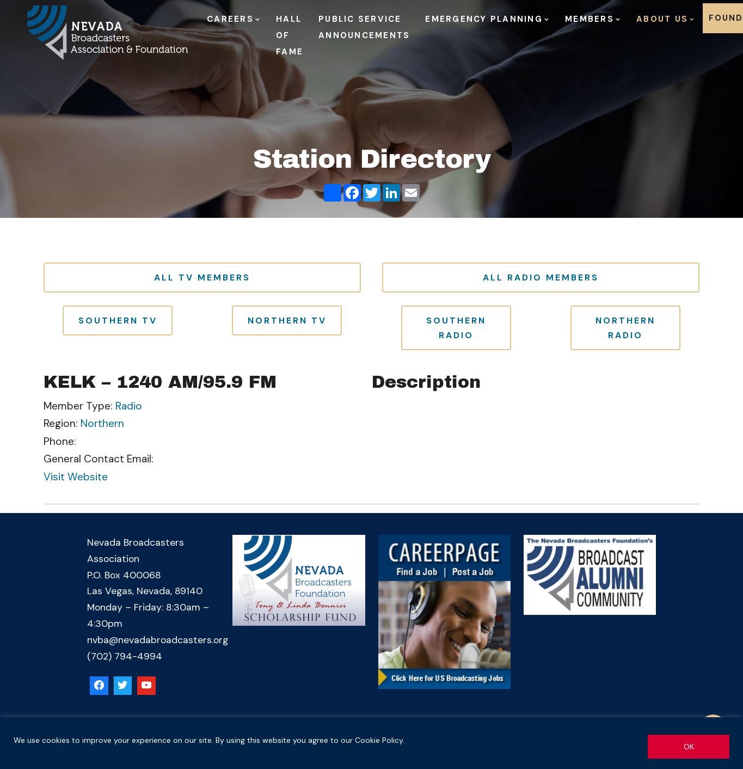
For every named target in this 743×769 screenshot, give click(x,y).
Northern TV (287, 320)
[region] (371, 743)
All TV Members (202, 277)
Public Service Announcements (364, 27)
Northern (102, 423)
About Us (662, 19)
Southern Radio (456, 328)
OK (689, 747)
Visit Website (76, 477)
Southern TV (117, 320)
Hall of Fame (289, 35)
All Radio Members (541, 277)
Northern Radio (625, 328)
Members (589, 19)
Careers (230, 19)
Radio (128, 406)
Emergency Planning (484, 19)
